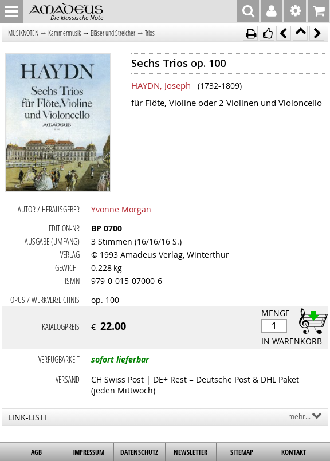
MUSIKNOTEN (23, 33)
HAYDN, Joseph (161, 85)
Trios (150, 33)
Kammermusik (64, 33)
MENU (11, 11)
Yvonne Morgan (121, 209)
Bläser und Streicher (113, 33)
